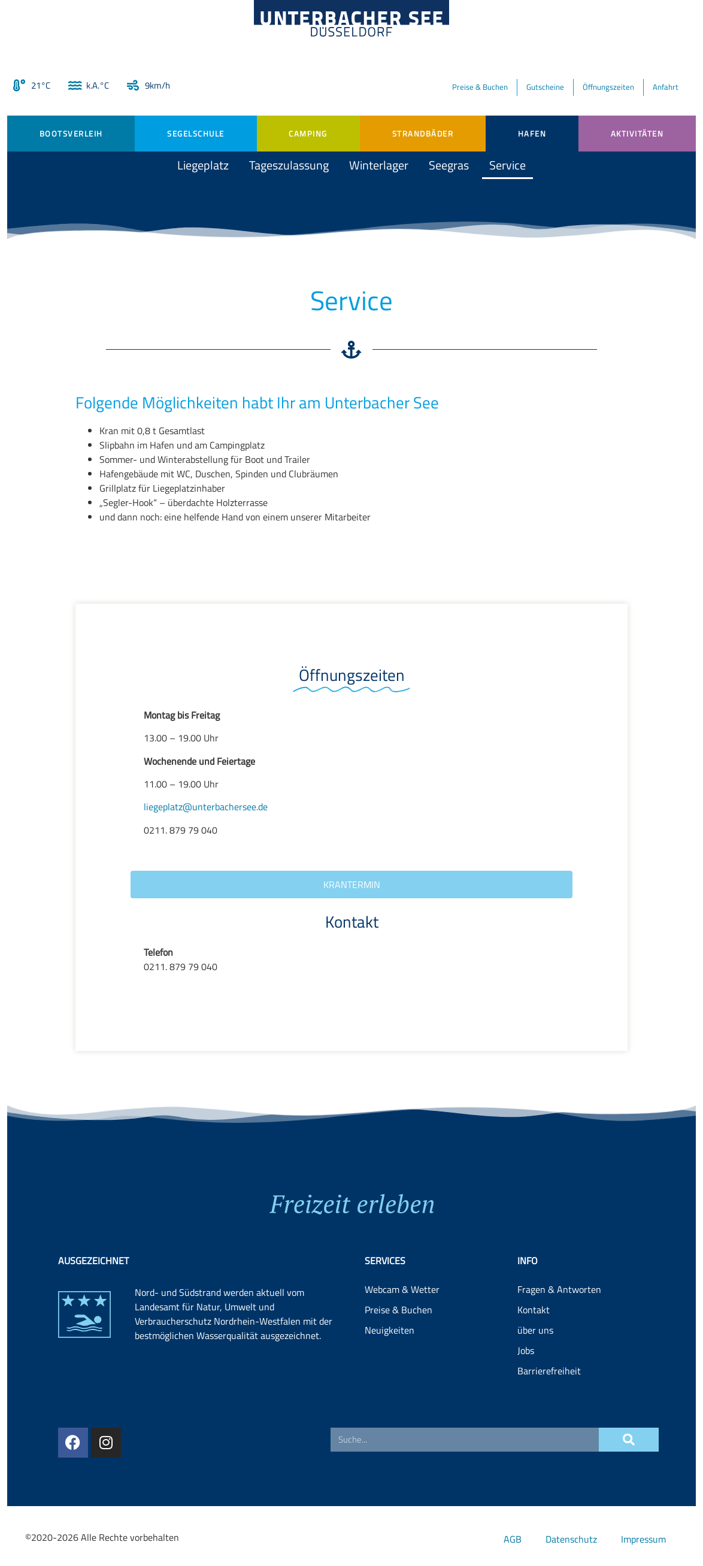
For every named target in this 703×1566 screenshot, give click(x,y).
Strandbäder (423, 134)
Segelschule (196, 134)
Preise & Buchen (480, 87)
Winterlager (378, 165)
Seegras (449, 165)
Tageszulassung (289, 165)
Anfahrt (665, 87)
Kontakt (533, 1401)
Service (507, 165)
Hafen (532, 134)
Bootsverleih (71, 134)
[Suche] (629, 1472)
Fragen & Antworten (559, 1380)
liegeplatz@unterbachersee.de (206, 806)
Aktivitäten (637, 134)
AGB (513, 1539)
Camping (308, 134)
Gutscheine (545, 87)
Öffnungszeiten (608, 87)
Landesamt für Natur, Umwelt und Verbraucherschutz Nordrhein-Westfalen (218, 1405)
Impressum (643, 1539)
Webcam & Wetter (402, 1380)
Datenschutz (571, 1539)
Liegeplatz (203, 165)
